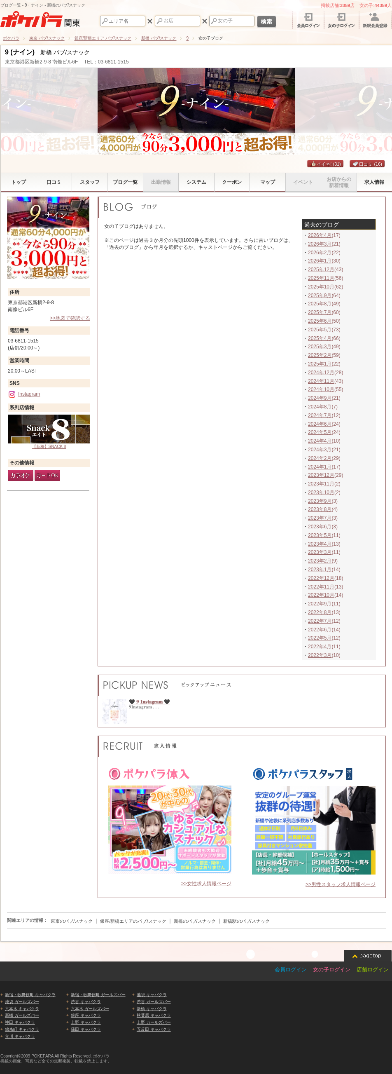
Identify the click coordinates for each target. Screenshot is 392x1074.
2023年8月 (319, 509)
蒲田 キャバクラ (86, 1029)
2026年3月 (319, 244)
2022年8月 (319, 612)
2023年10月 (321, 492)
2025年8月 (319, 304)
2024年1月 (319, 467)
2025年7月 (319, 312)
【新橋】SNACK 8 (49, 432)
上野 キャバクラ (86, 1022)
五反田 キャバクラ (154, 1029)
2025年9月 (319, 295)
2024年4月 (319, 441)
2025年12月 (321, 269)
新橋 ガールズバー (22, 1015)
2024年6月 (319, 424)
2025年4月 (319, 338)
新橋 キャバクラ (152, 1008)
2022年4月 (319, 647)
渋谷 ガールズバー (154, 1001)
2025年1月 (319, 364)
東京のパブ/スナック (72, 921)
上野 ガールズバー (154, 1022)
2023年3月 (319, 552)
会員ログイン (291, 969)
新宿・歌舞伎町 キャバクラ (30, 994)
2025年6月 (319, 321)
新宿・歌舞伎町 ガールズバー (98, 994)
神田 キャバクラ (20, 1022)
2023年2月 (319, 561)
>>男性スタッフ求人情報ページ (341, 884)
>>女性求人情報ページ (206, 883)
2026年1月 (319, 261)
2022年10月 (321, 595)
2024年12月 (321, 372)
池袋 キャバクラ (152, 994)
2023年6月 (319, 527)
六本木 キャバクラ (22, 1008)
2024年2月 (319, 458)
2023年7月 (319, 518)
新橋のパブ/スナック (195, 921)
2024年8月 (319, 407)
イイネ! (325, 164)
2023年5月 (319, 535)
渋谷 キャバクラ (86, 1001)
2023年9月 (319, 501)
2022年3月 (319, 655)
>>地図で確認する (70, 318)
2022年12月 (321, 578)
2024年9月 (319, 398)
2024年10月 (321, 389)
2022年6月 (319, 630)
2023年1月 (319, 569)
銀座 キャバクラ (86, 1015)
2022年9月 (319, 604)
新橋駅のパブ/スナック (246, 921)
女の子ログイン (331, 969)
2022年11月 (321, 587)
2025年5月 (319, 330)
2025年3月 (319, 346)
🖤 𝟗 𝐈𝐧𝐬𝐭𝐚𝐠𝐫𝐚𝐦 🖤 (149, 702)
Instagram (24, 394)
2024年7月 (319, 415)
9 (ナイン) (20, 52)
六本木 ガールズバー (90, 1008)
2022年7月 (319, 621)
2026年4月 (319, 235)
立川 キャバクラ (20, 1036)
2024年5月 (319, 432)
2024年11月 (321, 381)
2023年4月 (319, 544)
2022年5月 (319, 638)
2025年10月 (321, 287)
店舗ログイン (373, 969)
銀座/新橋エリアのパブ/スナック (133, 921)
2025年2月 (319, 355)
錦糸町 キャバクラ (22, 1029)
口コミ (367, 164)
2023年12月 (321, 475)
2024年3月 (319, 450)
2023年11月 (321, 484)
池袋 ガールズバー (22, 1001)
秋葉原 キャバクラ (154, 1015)
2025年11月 (321, 278)
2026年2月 (319, 253)
